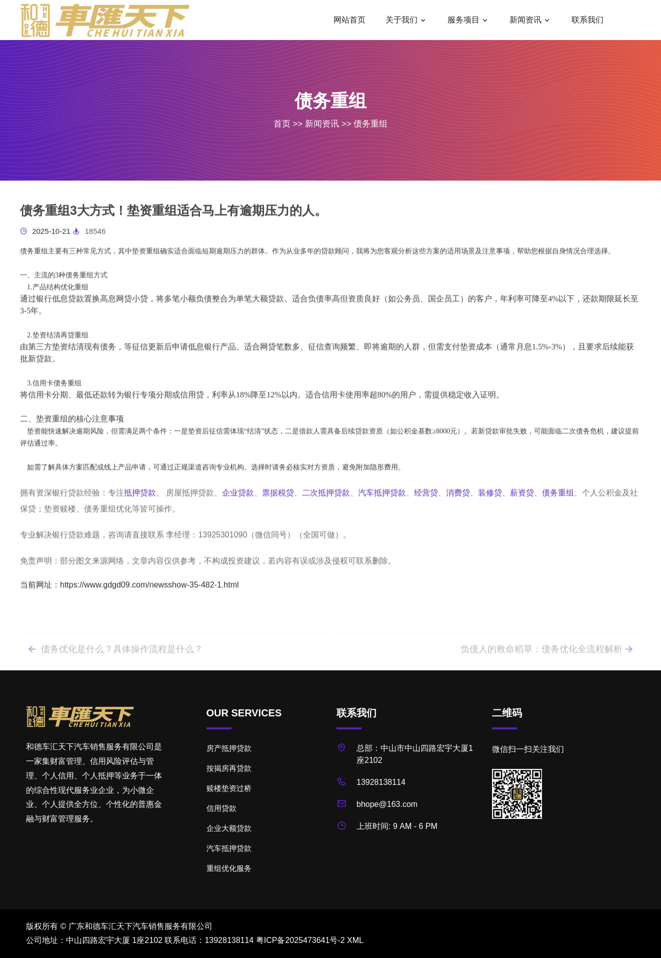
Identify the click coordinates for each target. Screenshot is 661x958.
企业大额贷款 (229, 828)
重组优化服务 (229, 868)
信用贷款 (221, 808)
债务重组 (371, 124)
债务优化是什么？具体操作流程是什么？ (114, 663)
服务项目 (464, 20)
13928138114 (381, 782)
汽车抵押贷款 (229, 848)
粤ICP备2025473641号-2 (300, 940)
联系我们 (588, 20)
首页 (282, 124)
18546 (89, 237)
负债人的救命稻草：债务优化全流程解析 (547, 663)
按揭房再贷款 (229, 768)
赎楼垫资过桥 (229, 788)
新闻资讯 (526, 20)
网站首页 (350, 20)
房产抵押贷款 (229, 748)
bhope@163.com (387, 804)
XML (355, 940)
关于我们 (402, 20)
